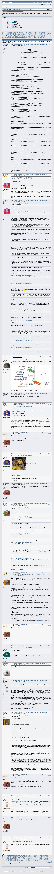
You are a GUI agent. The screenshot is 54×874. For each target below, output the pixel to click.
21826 (3, 35)
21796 (13, 33)
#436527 (49, 433)
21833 (21, 35)
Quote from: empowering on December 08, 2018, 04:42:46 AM (21, 203)
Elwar (4, 645)
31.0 (16, 9)
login (13, 7)
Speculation (21, 13)
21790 (41, 32)
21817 (23, 34)
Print (50, 37)
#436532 (49, 625)
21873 (36, 37)
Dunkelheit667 (15, 575)
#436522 (49, 175)
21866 (18, 37)
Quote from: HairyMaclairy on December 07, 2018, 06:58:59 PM (21, 406)
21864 (13, 37)
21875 (41, 37)
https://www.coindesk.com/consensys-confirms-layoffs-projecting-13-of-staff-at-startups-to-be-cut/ (30, 421)
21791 (44, 32)
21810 (6, 34)
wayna (4, 712)
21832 (19, 35)
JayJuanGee (5, 174)
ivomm (33, 574)
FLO (22, 569)
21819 (29, 34)
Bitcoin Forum (5, 13)
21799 (21, 33)
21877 (3, 38)
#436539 (49, 817)
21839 (37, 35)
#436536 (49, 712)
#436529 (49, 483)
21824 (41, 34)
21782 (21, 32)
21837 (32, 35)
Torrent (18, 9)
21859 (44, 36)
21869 (26, 37)
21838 (34, 35)
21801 (26, 33)
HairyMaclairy (6, 432)
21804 (34, 33)
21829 (11, 35)
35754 (7, 38)
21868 (23, 37)
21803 (31, 33)
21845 (8, 36)
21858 (41, 36)
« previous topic (49, 34)
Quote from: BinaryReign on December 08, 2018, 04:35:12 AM (21, 177)
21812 (11, 34)
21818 (26, 34)
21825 (44, 34)
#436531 (49, 574)
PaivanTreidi (5, 393)
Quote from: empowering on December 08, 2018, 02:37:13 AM (21, 507)
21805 (36, 33)
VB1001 (4, 356)
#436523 (49, 200)
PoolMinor (5, 503)
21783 (23, 32)
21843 (3, 36)
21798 (18, 33)
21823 (39, 34)
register (16, 7)
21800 (23, 33)
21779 (13, 32)
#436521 (49, 44)
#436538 (49, 795)
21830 (14, 35)
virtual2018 (5, 44)
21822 (36, 34)
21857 (39, 36)
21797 (16, 33)
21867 (21, 37)
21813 (13, 34)
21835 (26, 35)
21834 (24, 35)
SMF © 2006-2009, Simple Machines (31, 871)
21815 (18, 34)
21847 (13, 36)
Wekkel (24, 574)
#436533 (49, 645)
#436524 (49, 356)
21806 (39, 33)
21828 (9, 35)
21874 (39, 37)
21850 (21, 36)
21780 (16, 32)
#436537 (49, 775)
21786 (31, 32)
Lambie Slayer (6, 572)
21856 (36, 36)
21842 (44, 35)
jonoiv (4, 680)
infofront (28, 574)
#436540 (49, 837)
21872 (34, 37)
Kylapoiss (21, 575)
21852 (26, 36)
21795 (11, 33)
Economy (11, 13)
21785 (29, 32)
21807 (41, 33)
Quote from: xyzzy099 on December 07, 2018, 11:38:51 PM (22, 178)
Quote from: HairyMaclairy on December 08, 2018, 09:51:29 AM (21, 839)
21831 (16, 35)
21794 (8, 33)
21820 (31, 34)
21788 (36, 32)
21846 (11, 36)
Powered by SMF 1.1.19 (20, 871)
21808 (44, 33)
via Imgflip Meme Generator (31, 463)
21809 (3, 34)
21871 (31, 37)
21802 (29, 33)
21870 (29, 37)
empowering (25, 505)
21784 (26, 32)
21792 (3, 33)
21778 (11, 32)
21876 (44, 37)
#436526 (49, 404)
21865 (16, 37)
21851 (23, 36)
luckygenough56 (6, 663)
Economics (15, 13)
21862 (8, 37)
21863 (11, 37)
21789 (39, 32)
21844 (6, 36)
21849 (18, 36)
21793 (6, 33)
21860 (3, 37)
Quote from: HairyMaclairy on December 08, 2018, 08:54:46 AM (21, 683)
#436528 (49, 453)
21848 (16, 36)
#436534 (49, 664)
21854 (31, 36)
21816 (21, 34)
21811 (8, 34)
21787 (34, 32)
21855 (34, 36)
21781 (18, 32)
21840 (39, 35)
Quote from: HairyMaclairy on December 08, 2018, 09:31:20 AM (21, 797)
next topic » (50, 35)
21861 (6, 37)
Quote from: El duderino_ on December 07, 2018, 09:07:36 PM (21, 455)
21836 (29, 35)
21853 (29, 36)
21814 (16, 34)
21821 (34, 34)
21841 (42, 35)
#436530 (49, 504)
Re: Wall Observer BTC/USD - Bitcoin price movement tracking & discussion (30, 44)
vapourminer (19, 574)
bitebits (4, 403)
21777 (8, 32)
